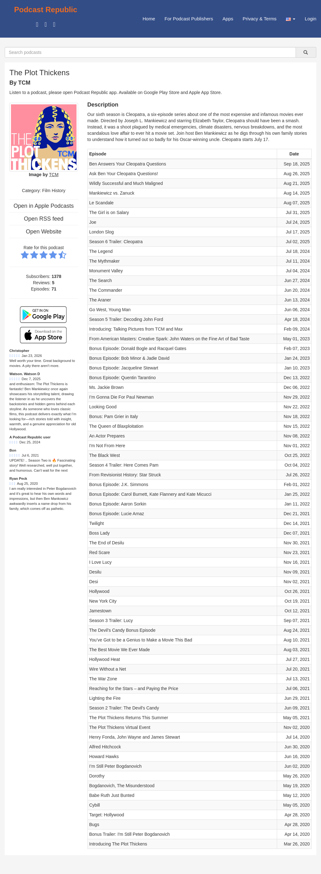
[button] (290, 19)
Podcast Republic (45, 9)
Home (149, 18)
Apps (228, 18)
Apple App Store (205, 92)
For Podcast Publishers (189, 18)
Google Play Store (162, 92)
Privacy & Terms (259, 18)
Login (310, 18)
